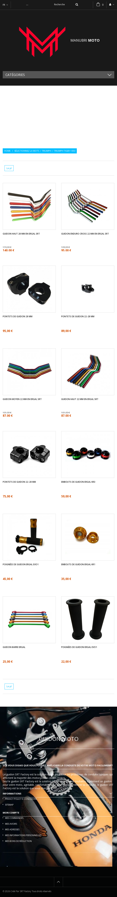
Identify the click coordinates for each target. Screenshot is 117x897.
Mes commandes (14, 818)
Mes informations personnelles (23, 835)
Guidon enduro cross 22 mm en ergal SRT (85, 233)
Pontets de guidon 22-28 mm (77, 316)
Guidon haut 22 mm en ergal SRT (79, 399)
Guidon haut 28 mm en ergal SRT (21, 233)
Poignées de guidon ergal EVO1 (21, 564)
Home (7, 151)
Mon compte (11, 812)
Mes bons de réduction (18, 841)
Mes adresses (12, 829)
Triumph (46, 151)
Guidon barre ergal (14, 647)
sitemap (9, 804)
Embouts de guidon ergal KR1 (78, 564)
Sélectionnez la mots (26, 151)
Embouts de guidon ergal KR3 (78, 481)
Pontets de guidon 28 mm (17, 316)
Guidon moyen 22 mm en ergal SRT (22, 399)
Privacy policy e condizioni (21, 798)
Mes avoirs (11, 823)
